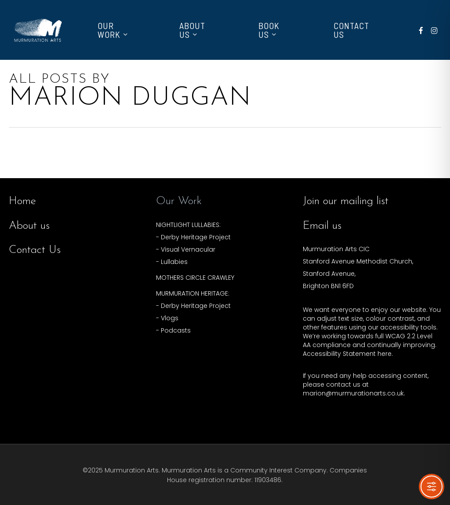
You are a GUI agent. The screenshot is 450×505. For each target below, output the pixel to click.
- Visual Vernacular (185, 249)
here (384, 353)
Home (22, 201)
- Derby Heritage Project (193, 237)
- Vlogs (167, 318)
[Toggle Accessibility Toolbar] (431, 486)
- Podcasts (173, 330)
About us (29, 225)
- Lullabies (172, 261)
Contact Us (35, 250)
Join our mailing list (345, 201)
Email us (322, 225)
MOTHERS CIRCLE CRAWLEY (195, 277)
